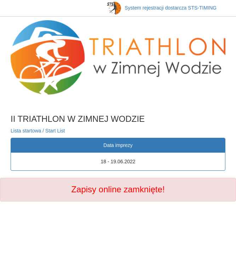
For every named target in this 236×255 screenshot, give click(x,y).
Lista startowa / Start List (38, 131)
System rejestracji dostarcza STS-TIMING (162, 8)
